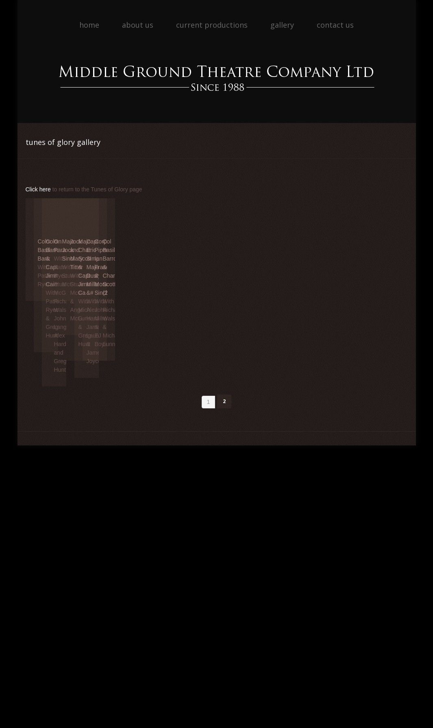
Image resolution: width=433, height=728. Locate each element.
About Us (137, 25)
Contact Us (335, 25)
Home (89, 25)
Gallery (282, 25)
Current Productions (212, 25)
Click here (38, 189)
